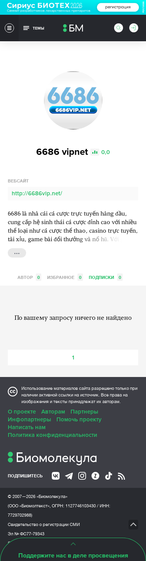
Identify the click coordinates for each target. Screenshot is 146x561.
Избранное (65, 277)
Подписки (106, 277)
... (17, 252)
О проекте (22, 411)
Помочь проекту (79, 419)
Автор (29, 277)
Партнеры (84, 411)
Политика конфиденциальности (52, 434)
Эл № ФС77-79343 (26, 533)
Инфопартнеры (29, 419)
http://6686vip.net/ (37, 193)
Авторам (53, 411)
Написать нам (27, 427)
